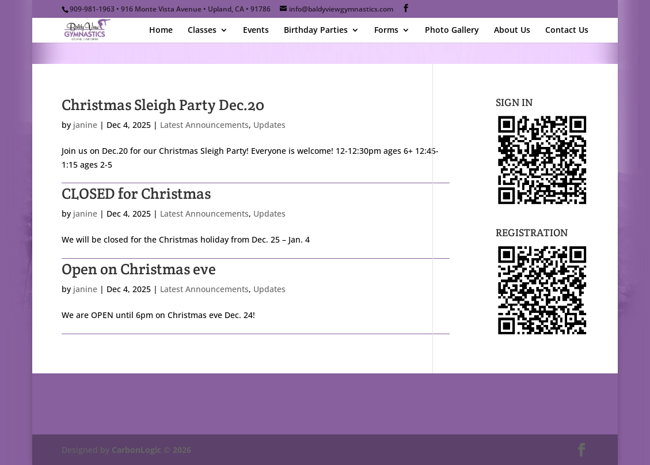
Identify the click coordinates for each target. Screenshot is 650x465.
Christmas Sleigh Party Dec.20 (163, 104)
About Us (512, 30)
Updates (269, 124)
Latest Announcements (204, 124)
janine (85, 124)
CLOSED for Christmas (136, 193)
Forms (386, 30)
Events (256, 30)
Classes (202, 30)
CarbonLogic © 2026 (151, 449)
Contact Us (566, 30)
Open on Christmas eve (139, 268)
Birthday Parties (316, 30)
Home (161, 30)
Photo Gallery (452, 30)
